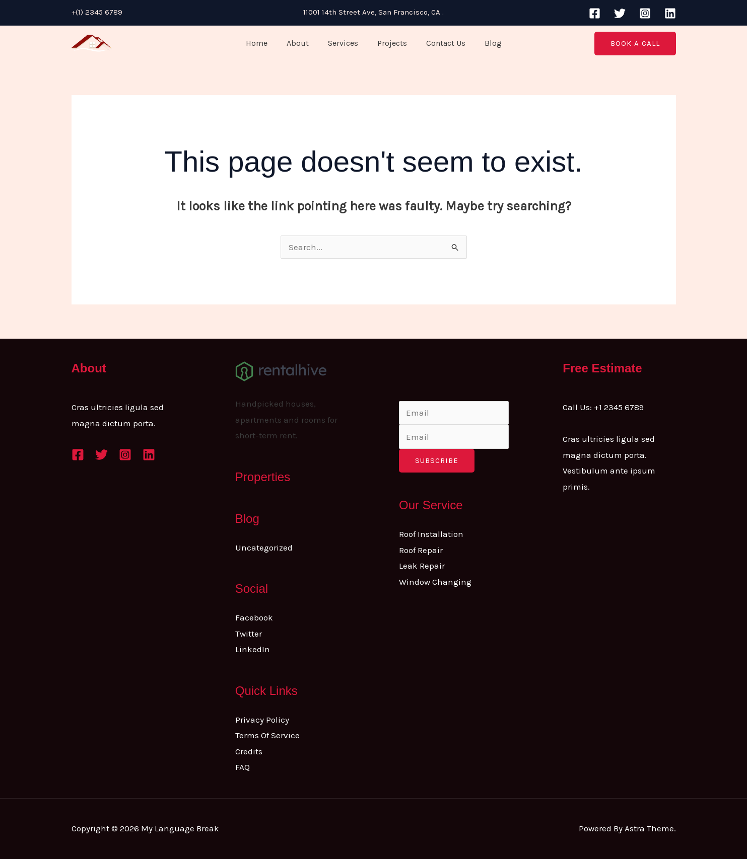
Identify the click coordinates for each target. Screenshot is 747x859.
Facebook (254, 617)
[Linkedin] (670, 13)
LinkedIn (252, 649)
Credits (248, 751)
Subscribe (436, 460)
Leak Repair (422, 566)
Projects (390, 43)
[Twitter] (620, 13)
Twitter (248, 634)
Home (264, 43)
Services (344, 43)
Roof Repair (421, 550)
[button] (635, 43)
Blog (485, 43)
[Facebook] (594, 13)
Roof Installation (431, 534)
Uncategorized (264, 547)
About (302, 43)
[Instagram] (645, 13)
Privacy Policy (262, 720)
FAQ (242, 767)
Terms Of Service (267, 735)
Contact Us (441, 43)
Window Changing (435, 582)
